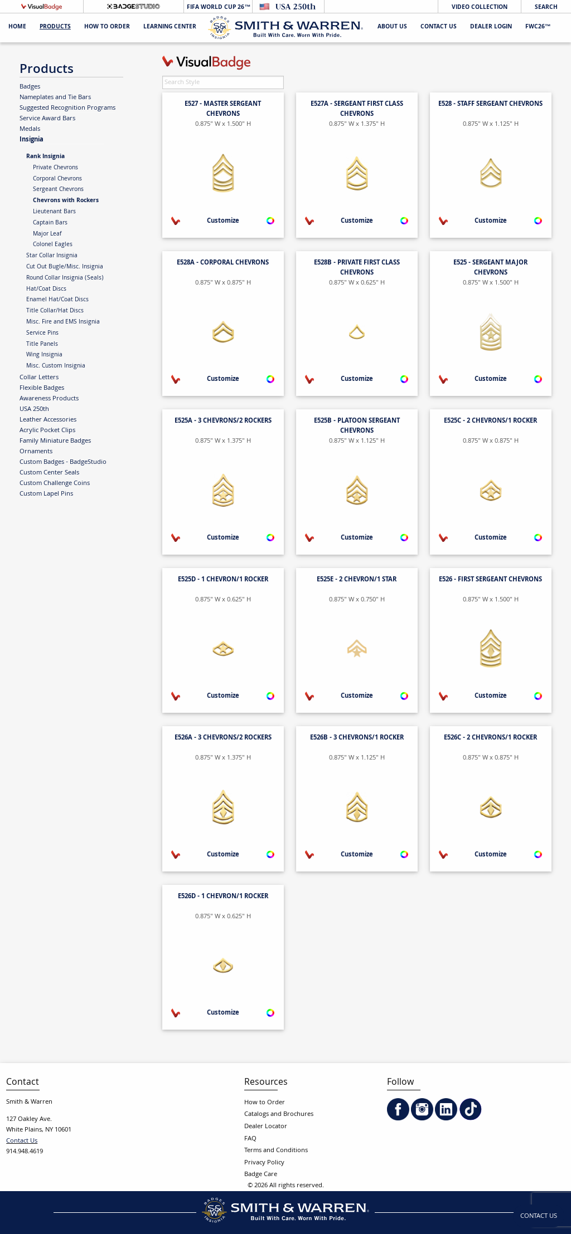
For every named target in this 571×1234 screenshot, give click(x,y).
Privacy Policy (264, 1163)
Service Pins (42, 333)
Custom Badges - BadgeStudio (63, 462)
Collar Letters (39, 377)
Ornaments (36, 451)
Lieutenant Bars (54, 212)
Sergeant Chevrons (58, 189)
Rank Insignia (45, 157)
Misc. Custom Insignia (55, 366)
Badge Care (260, 1174)
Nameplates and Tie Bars (55, 97)
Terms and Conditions (276, 1150)
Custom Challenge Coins (55, 483)
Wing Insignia (44, 355)
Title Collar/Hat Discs (55, 311)
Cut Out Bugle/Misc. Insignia (64, 267)
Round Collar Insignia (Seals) (65, 278)
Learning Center (169, 28)
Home (17, 28)
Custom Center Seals (49, 472)
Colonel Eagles (52, 245)
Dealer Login (491, 28)
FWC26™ (538, 28)
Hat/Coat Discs (46, 289)
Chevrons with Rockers (66, 201)
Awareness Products (49, 398)
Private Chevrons (55, 168)
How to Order (264, 1103)
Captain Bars (50, 223)
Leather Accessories (48, 419)
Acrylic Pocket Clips (47, 430)
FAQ (250, 1139)
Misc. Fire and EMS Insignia (63, 322)
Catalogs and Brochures (278, 1114)
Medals (30, 129)
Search (546, 7)
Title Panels (42, 344)
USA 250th (34, 409)
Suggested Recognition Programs (67, 108)
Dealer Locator (265, 1127)
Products (55, 28)
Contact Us (438, 28)
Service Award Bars (47, 118)
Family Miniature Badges (55, 441)
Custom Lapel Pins (46, 493)
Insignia (31, 139)
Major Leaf (47, 234)
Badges (30, 86)
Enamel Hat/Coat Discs (57, 300)
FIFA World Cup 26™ (217, 7)
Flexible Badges (42, 388)
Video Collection (479, 7)
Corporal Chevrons (57, 179)
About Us (392, 28)
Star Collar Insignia (52, 256)
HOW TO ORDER (107, 28)
